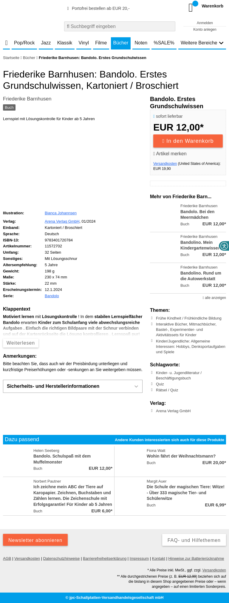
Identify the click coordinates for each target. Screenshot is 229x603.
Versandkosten (165, 164)
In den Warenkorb (188, 141)
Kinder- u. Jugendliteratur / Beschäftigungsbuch (179, 375)
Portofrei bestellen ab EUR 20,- (97, 8)
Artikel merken (170, 153)
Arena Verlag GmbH (173, 411)
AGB (7, 558)
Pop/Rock (24, 42)
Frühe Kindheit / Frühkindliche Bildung (189, 318)
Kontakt (158, 558)
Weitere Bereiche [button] (202, 42)
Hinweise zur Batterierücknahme (196, 558)
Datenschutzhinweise (61, 558)
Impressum (139, 558)
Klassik (64, 42)
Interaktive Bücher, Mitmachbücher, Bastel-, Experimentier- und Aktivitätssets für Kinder (186, 329)
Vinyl (84, 42)
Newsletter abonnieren (35, 540)
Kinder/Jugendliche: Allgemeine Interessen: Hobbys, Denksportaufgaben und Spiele (190, 346)
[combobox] (119, 26)
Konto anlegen (204, 29)
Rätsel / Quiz (167, 390)
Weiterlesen (21, 342)
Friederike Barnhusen (27, 99)
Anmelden (205, 23)
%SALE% (164, 42)
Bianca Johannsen (61, 213)
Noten (140, 42)
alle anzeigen (214, 298)
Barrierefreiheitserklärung (104, 558)
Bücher (121, 42)
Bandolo (52, 296)
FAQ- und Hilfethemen (194, 540)
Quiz (160, 384)
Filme (101, 42)
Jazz (46, 42)
